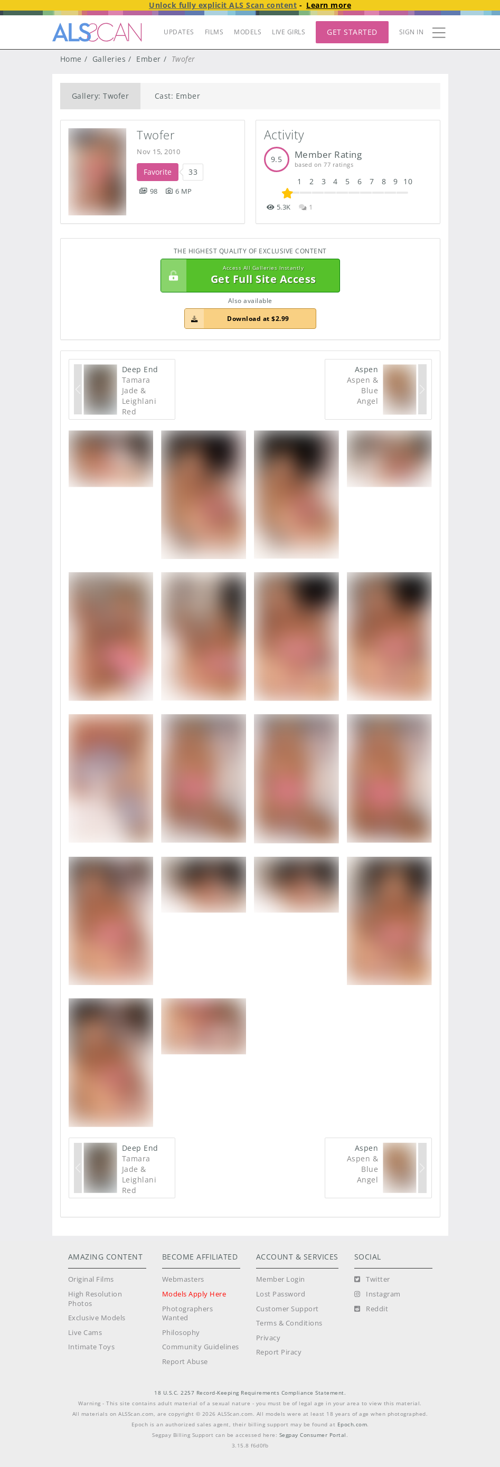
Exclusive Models (97, 1317)
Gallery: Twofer (100, 96)
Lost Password (281, 1294)
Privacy (268, 1337)
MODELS (247, 31)
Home (71, 59)
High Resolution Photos (95, 1299)
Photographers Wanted (187, 1313)
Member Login (280, 1279)
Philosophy (181, 1332)
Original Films (91, 1279)
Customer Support (287, 1308)
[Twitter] (372, 1279)
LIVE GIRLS (288, 31)
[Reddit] (371, 1309)
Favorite (158, 172)
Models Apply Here (194, 1294)
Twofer (156, 135)
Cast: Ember (178, 96)
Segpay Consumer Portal (312, 1435)
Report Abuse (185, 1361)
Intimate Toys (91, 1346)
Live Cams (85, 1332)
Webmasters (183, 1279)
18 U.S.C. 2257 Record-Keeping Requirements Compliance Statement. (250, 1392)
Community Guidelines (200, 1346)
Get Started (352, 32)
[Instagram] (377, 1294)
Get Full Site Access (247, 275)
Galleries (109, 59)
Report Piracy (279, 1352)
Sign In (411, 31)
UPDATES (179, 31)
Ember (148, 59)
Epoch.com (352, 1424)
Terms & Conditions (289, 1323)
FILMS (214, 31)
